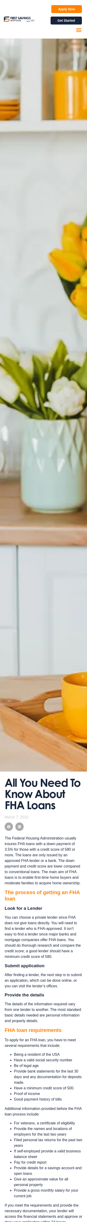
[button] (78, 30)
